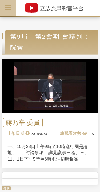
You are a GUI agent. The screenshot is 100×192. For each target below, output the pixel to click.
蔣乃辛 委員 (23, 122)
